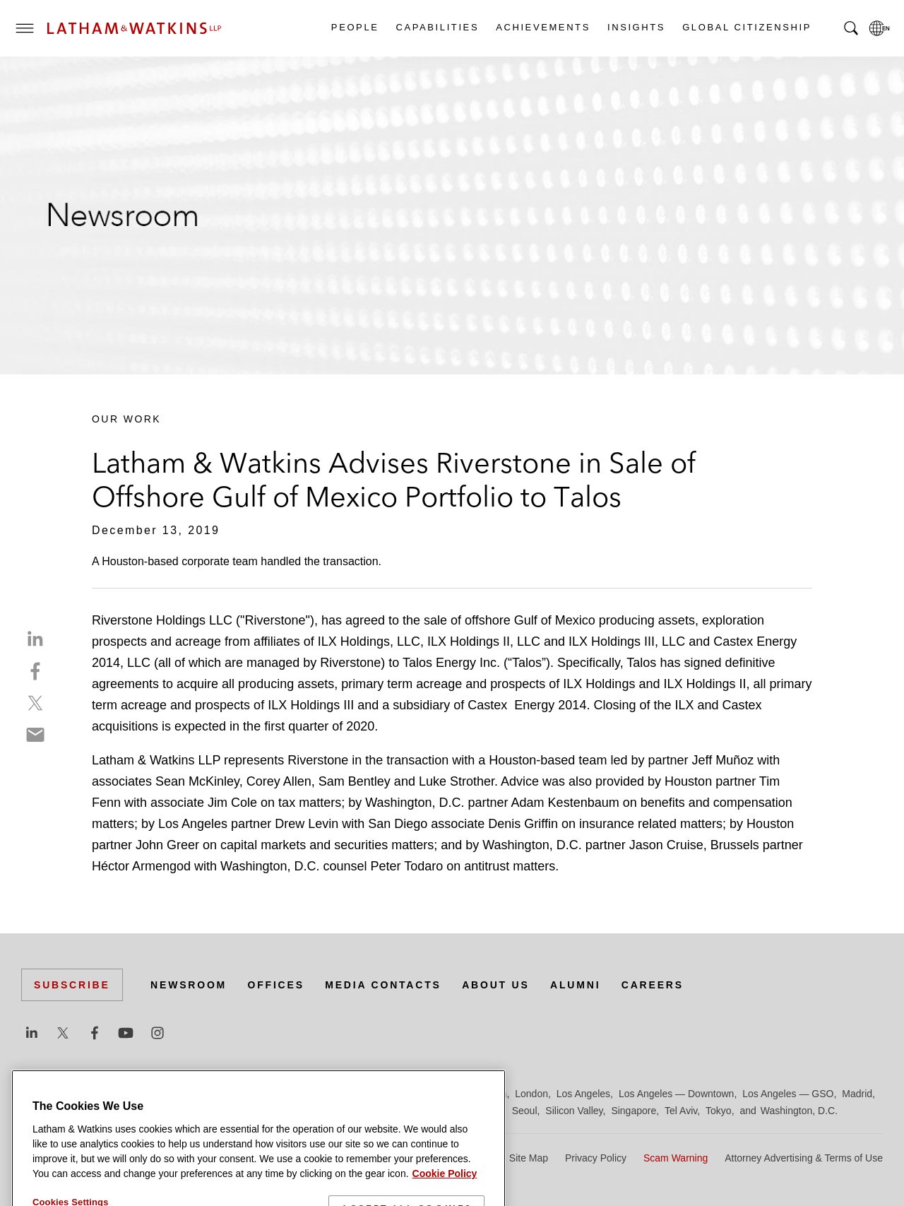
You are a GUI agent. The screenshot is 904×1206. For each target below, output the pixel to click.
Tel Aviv (681, 1110)
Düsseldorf (283, 1093)
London (531, 1093)
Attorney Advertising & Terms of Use (804, 1158)
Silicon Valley (573, 1110)
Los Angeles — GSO (787, 1093)
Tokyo (719, 1110)
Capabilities (437, 27)
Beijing (72, 1093)
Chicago (199, 1093)
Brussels (153, 1093)
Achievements (542, 27)
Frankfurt (335, 1093)
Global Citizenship (746, 27)
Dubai (238, 1093)
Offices (276, 985)
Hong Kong (436, 1093)
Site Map (528, 1158)
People (354, 27)
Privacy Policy (595, 1158)
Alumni (575, 985)
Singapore (633, 1110)
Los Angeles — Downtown (676, 1093)
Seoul (524, 1110)
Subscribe (72, 985)
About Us (496, 985)
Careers (653, 985)
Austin (35, 1093)
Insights (635, 27)
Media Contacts (383, 985)
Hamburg (383, 1093)
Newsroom (188, 985)
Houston (488, 1093)
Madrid (857, 1093)
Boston (110, 1093)
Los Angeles (583, 1093)
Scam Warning (675, 1158)
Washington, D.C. (799, 1110)
